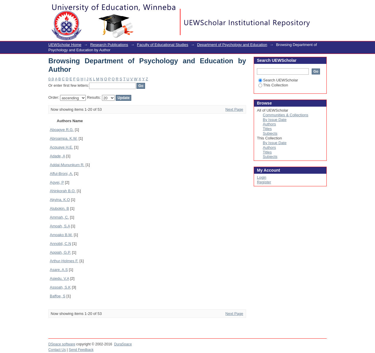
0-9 (51, 79)
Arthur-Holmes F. (64, 261)
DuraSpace (123, 344)
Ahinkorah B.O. (63, 191)
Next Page (234, 109)
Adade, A (57, 156)
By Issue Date (275, 119)
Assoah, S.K (60, 287)
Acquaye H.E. (61, 147)
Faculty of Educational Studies (162, 44)
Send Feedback (81, 350)
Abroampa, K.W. (64, 138)
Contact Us (57, 350)
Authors (269, 124)
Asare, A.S (59, 269)
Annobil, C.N (60, 243)
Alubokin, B (59, 208)
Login (322, 7)
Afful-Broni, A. (61, 173)
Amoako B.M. (61, 235)
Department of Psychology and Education (232, 44)
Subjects (270, 133)
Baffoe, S (57, 296)
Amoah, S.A (60, 226)
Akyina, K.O (60, 199)
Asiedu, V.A (59, 278)
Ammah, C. (59, 217)
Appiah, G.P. (60, 252)
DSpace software (61, 344)
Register (264, 182)
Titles (267, 129)
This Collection (273, 85)
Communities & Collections (285, 115)
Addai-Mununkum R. (67, 165)
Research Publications (109, 44)
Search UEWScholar (278, 80)
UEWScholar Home (64, 44)
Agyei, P (57, 182)
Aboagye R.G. (62, 129)
